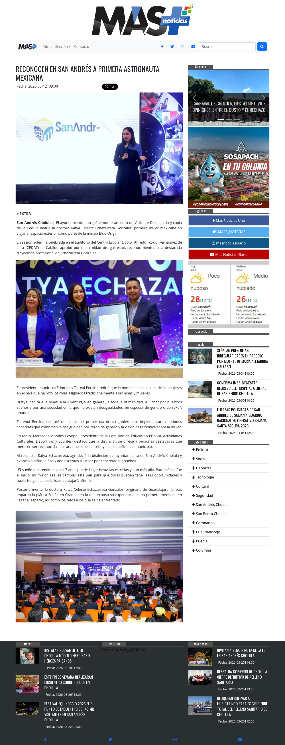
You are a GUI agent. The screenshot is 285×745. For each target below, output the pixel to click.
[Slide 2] (229, 119)
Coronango (205, 522)
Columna (203, 550)
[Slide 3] (237, 119)
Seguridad (204, 495)
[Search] (227, 46)
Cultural (202, 486)
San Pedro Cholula (211, 513)
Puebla (202, 541)
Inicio (47, 46)
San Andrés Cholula (212, 504)
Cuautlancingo (208, 532)
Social (201, 458)
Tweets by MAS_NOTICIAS (123, 649)
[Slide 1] (221, 119)
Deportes (203, 468)
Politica (202, 449)
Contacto (81, 46)
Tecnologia (205, 477)
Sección (61, 46)
